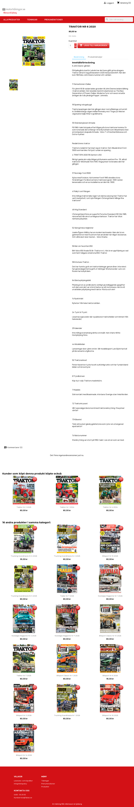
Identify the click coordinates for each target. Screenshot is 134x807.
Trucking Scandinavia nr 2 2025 (67, 556)
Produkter (45, 787)
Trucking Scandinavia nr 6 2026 (24, 556)
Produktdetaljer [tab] (95, 57)
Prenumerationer (53, 19)
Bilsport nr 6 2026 (110, 676)
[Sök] (119, 19)
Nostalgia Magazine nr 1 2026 (110, 596)
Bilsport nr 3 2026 (24, 715)
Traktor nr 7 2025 (24, 676)
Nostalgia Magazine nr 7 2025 (67, 636)
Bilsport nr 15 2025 (110, 556)
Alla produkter (11, 19)
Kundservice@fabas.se (23, 798)
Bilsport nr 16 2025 (110, 715)
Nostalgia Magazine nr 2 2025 (24, 636)
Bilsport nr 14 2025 (24, 755)
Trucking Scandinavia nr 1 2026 (67, 715)
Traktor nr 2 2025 (24, 507)
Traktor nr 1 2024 (67, 507)
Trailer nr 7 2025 (67, 596)
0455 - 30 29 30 (20, 795)
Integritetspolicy (20, 784)
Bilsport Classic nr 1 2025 (67, 676)
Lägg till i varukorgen (93, 45)
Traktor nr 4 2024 (110, 507)
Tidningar (32, 19)
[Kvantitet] (71, 45)
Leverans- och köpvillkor (23, 781)
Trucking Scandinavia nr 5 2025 (24, 596)
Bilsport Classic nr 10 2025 (110, 636)
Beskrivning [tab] (79, 57)
